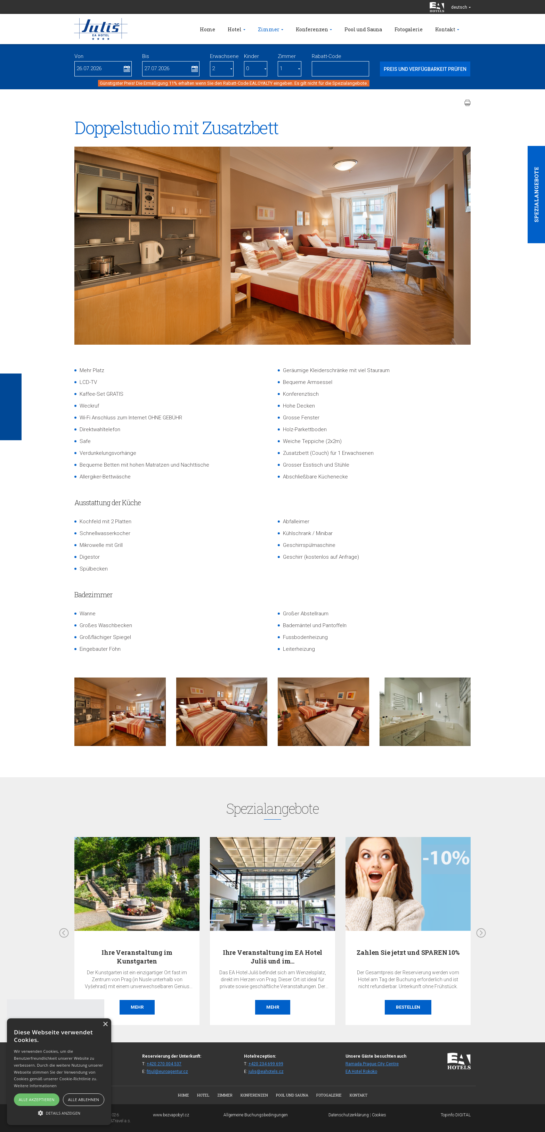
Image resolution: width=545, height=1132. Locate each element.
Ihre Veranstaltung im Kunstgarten (136, 956)
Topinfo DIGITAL (456, 1115)
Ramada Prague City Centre (372, 1063)
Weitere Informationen (35, 1085)
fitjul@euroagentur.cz (167, 1071)
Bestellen (408, 1007)
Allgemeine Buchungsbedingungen (255, 1115)
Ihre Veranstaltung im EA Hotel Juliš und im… (273, 956)
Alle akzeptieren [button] (37, 1099)
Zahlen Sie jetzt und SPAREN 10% (408, 952)
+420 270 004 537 (164, 1063)
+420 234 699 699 (266, 1063)
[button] (59, 1112)
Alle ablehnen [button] (83, 1099)
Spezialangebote (536, 194)
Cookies (379, 1115)
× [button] (105, 1024)
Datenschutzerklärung (348, 1115)
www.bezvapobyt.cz (171, 1115)
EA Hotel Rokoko (361, 1071)
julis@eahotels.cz (266, 1071)
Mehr (137, 1007)
